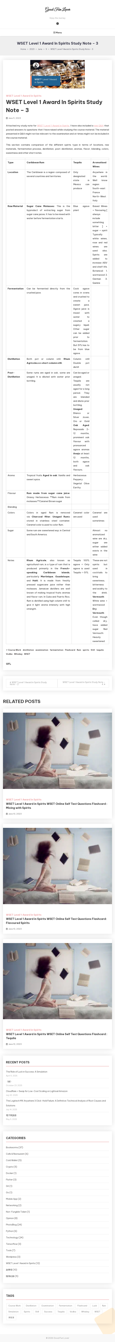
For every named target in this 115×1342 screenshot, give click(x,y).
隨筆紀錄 (10, 1276)
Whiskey (18, 654)
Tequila (61, 1311)
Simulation (13, 1311)
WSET (27, 654)
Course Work (14, 650)
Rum (79, 650)
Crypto (9, 1166)
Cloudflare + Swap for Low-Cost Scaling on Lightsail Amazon (37, 1091)
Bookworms (12, 1147)
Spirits (27, 1311)
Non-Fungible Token (16, 1211)
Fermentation (65, 1305)
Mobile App (11, 1199)
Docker (9, 1173)
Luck (94, 1305)
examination (41, 650)
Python (9, 1231)
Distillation (31, 1305)
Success (48, 1311)
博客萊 (11, 1317)
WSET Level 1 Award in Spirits (23, 95)
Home (23, 49)
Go (7, 1192)
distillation (28, 650)
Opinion (10, 1218)
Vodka (9, 654)
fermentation (56, 650)
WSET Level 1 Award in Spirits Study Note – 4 (84, 683)
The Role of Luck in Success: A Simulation (26, 1071)
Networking (12, 1205)
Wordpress (11, 1257)
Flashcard (70, 650)
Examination (48, 1305)
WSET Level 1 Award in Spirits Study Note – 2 (28, 683)
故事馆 (9, 1269)
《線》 (9, 1081)
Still (93, 650)
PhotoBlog (11, 1224)
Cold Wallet (12, 1160)
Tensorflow (11, 1244)
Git (7, 1186)
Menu (57, 32)
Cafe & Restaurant (15, 1154)
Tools (9, 1250)
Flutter (9, 1179)
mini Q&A (99, 125)
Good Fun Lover (57, 9)
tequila (100, 650)
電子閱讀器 (11, 1115)
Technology (12, 1237)
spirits (86, 650)
